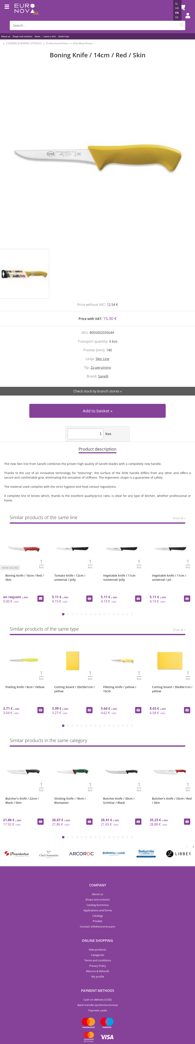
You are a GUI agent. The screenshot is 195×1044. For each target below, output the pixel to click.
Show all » (179, 518)
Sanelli (103, 376)
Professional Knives (57, 43)
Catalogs (97, 916)
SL (176, 3)
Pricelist (97, 921)
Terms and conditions (97, 960)
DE (177, 17)
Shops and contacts (22, 36)
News (37, 36)
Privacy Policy (97, 966)
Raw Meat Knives (83, 43)
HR (177, 8)
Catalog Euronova (97, 905)
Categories (97, 955)
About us (5, 36)
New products (97, 949)
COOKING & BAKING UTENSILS (24, 43)
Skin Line (102, 359)
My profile (97, 976)
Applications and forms (97, 910)
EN (177, 13)
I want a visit (49, 36)
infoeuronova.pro (103, 926)
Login (185, 19)
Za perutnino (101, 367)
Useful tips (63, 36)
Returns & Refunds (97, 971)
